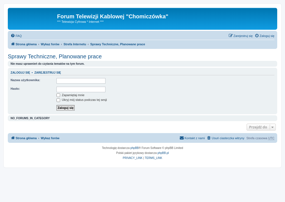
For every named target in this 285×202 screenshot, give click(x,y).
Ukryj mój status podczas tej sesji (81, 99)
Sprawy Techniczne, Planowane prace (55, 56)
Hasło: (15, 88)
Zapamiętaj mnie (70, 95)
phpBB (135, 147)
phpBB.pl (163, 152)
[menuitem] (16, 36)
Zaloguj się (20, 72)
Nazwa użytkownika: (25, 80)
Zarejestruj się (47, 72)
